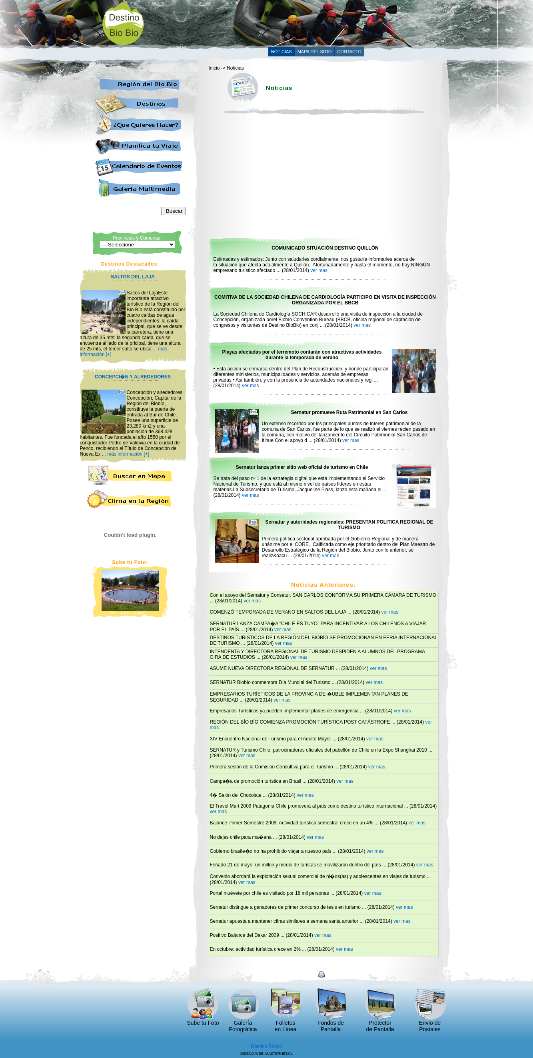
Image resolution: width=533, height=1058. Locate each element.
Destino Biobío (266, 1046)
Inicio (214, 68)
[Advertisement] (297, 23)
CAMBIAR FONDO (451, 7)
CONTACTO (349, 51)
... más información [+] (125, 454)
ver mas (318, 270)
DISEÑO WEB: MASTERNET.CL (266, 1054)
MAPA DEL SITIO (314, 51)
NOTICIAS (281, 51)
